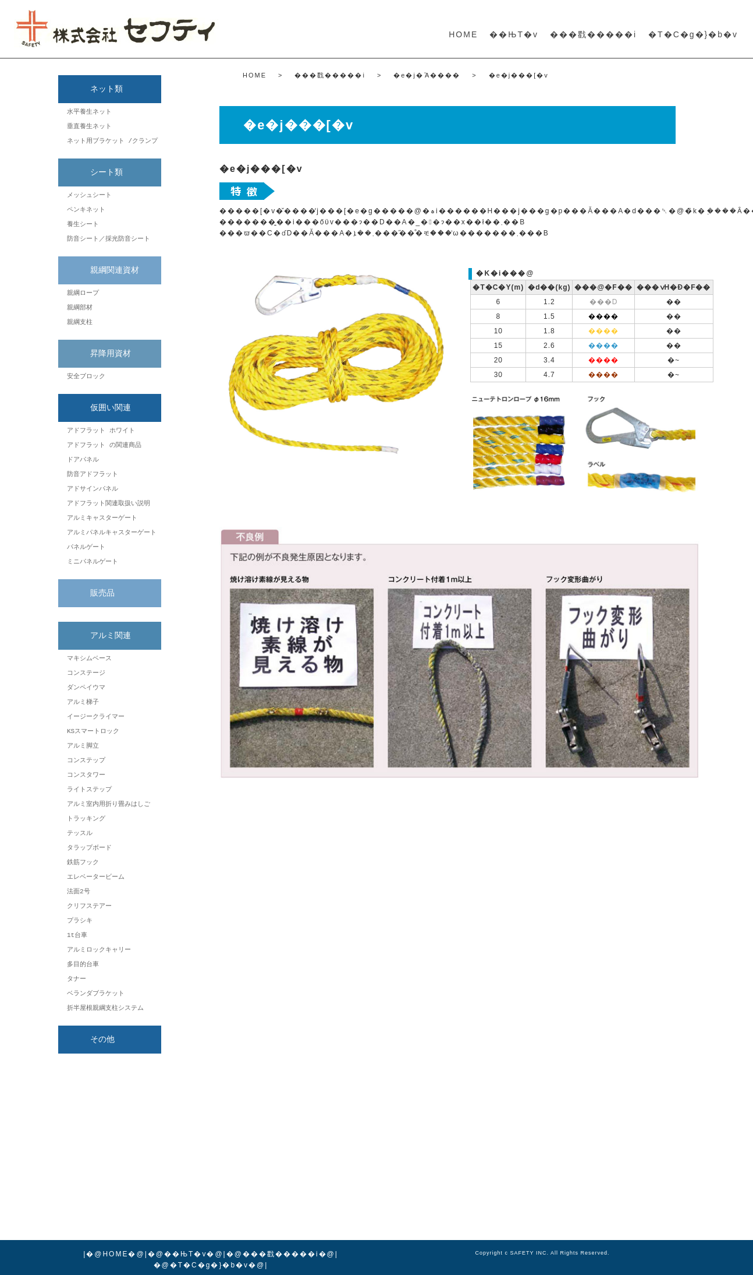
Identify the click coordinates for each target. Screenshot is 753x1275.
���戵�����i (593, 34)
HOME (463, 34)
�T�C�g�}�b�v (693, 34)
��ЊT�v (513, 34)
